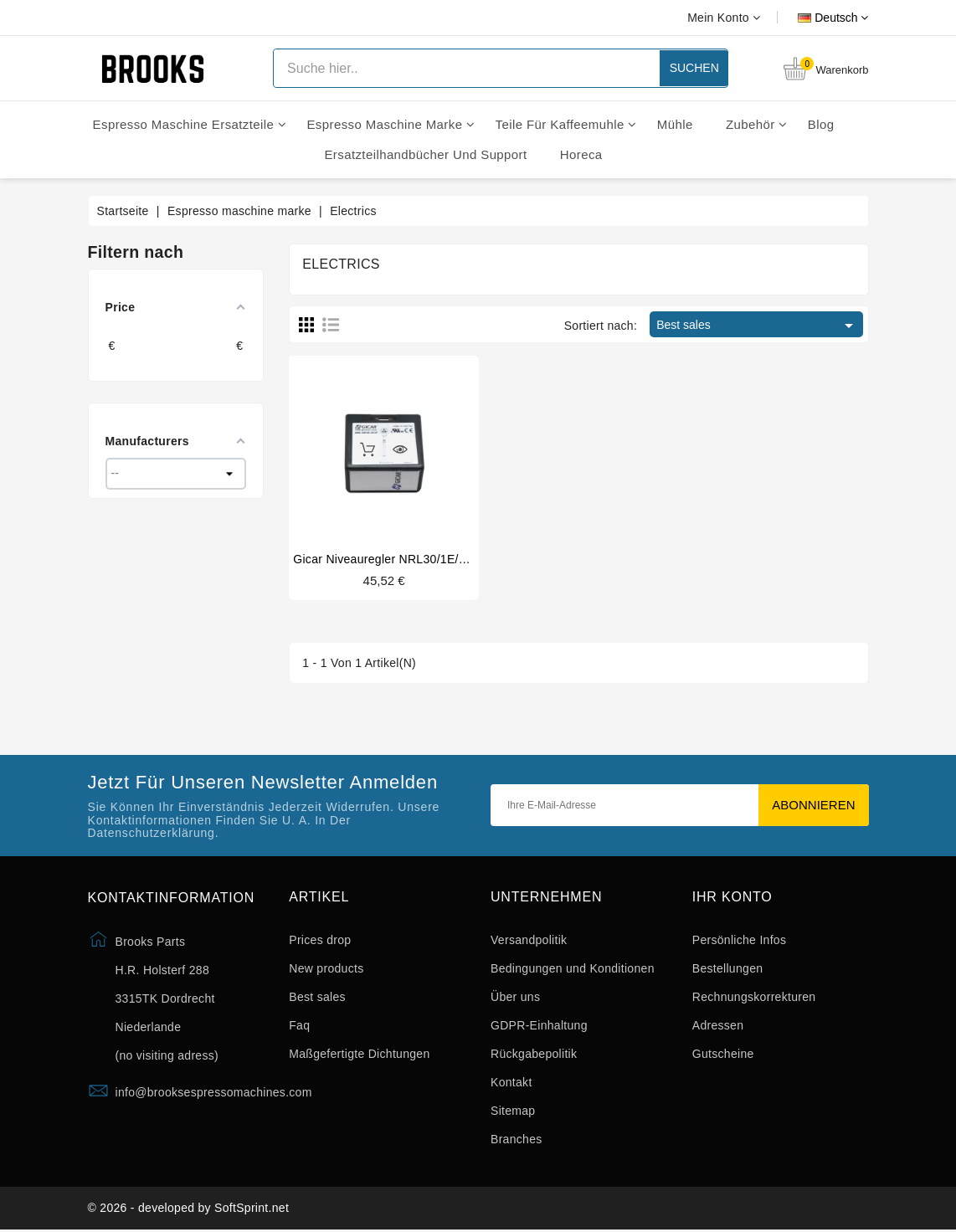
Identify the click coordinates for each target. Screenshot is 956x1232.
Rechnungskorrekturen (754, 997)
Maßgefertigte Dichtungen (359, 1053)
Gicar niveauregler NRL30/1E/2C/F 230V (405, 559)
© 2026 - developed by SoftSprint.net (189, 1209)
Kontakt (511, 1082)
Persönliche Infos (739, 940)
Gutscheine (723, 1053)
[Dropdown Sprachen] (814, 17)
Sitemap (513, 1110)
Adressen (718, 1025)
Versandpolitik (529, 940)
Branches (516, 1139)
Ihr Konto (732, 898)
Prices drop (320, 940)
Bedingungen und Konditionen (573, 968)
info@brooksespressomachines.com (214, 1093)
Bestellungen (727, 968)
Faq (299, 1025)
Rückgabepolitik (534, 1053)
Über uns (515, 997)
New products (326, 968)
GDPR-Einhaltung (539, 1025)
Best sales (757, 326)
